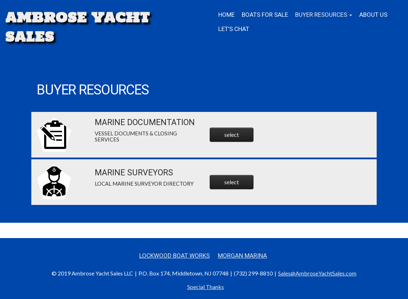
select (231, 134)
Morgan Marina (242, 255)
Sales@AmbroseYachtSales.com (317, 273)
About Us (373, 14)
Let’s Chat (233, 29)
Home (226, 14)
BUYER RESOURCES (323, 14)
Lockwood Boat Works (174, 255)
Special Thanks (205, 286)
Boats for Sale (265, 14)
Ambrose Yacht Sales (77, 27)
